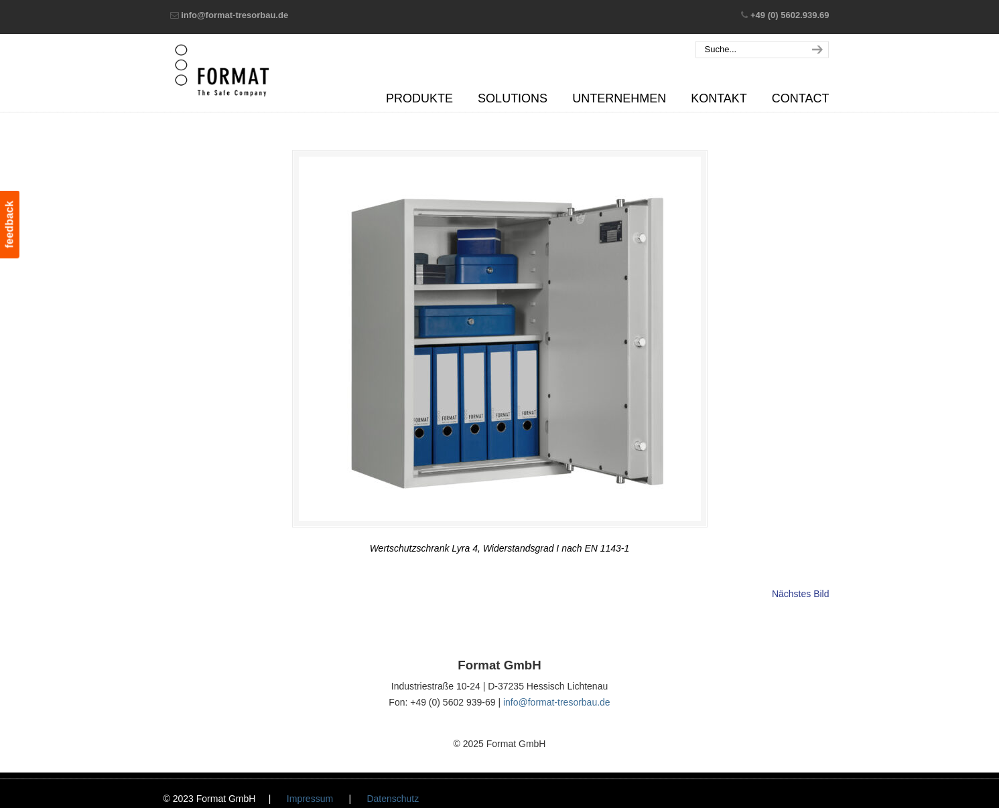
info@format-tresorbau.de (234, 15)
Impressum (310, 798)
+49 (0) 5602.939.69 (789, 15)
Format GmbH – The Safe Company (222, 70)
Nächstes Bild (800, 593)
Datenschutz (393, 798)
